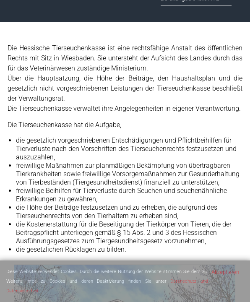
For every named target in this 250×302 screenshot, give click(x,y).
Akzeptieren (225, 272)
